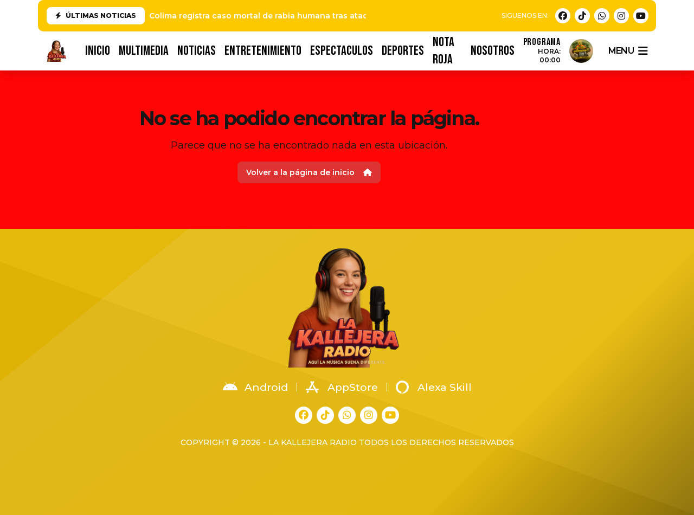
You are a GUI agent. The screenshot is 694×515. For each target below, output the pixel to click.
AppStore (342, 387)
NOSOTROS (493, 51)
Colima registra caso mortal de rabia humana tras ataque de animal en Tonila (304, 16)
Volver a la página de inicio (309, 172)
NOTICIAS (196, 51)
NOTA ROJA (443, 51)
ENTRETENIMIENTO (262, 51)
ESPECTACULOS (341, 51)
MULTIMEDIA (144, 51)
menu (627, 51)
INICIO (97, 51)
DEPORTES (403, 51)
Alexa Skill (434, 387)
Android (255, 387)
